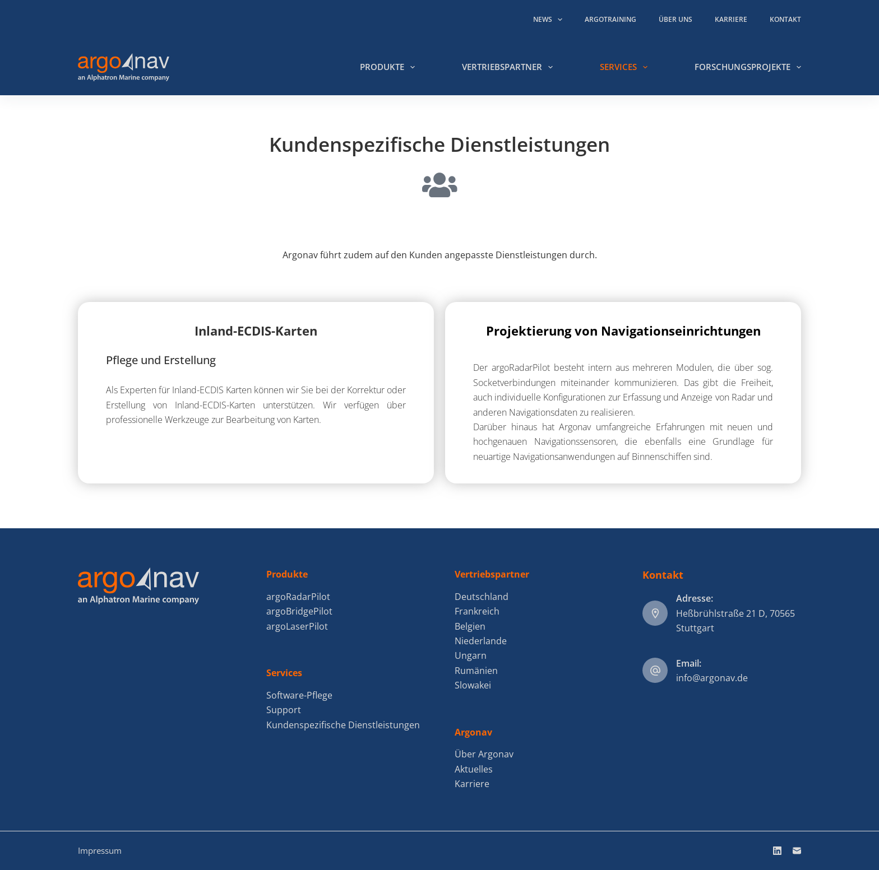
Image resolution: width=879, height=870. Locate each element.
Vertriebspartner (509, 67)
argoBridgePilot (299, 611)
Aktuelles (474, 769)
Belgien (470, 626)
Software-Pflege (299, 695)
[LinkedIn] (777, 850)
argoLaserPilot (297, 626)
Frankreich (477, 611)
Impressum (100, 850)
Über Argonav (484, 754)
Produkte (389, 67)
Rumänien (476, 670)
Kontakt (785, 19)
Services (626, 67)
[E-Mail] (797, 850)
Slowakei (473, 685)
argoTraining (610, 19)
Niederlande (481, 641)
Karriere (731, 19)
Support (283, 710)
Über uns (675, 19)
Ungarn (471, 655)
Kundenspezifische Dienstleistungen (343, 725)
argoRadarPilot (298, 596)
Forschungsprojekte (748, 67)
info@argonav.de (712, 678)
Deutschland (481, 596)
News (550, 19)
